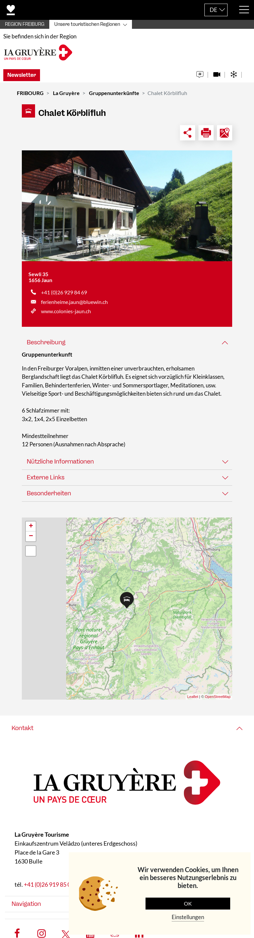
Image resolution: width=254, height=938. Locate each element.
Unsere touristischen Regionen (87, 24)
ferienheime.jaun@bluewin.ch (74, 305)
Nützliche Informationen (60, 464)
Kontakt (22, 731)
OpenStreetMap (218, 700)
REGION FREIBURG (24, 24)
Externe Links (45, 480)
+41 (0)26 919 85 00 (49, 887)
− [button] (31, 539)
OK (188, 903)
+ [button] (31, 529)
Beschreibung (46, 345)
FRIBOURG (30, 96)
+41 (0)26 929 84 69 (64, 295)
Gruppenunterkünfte (114, 96)
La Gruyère (66, 96)
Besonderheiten (49, 496)
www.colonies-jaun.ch (66, 314)
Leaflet (192, 700)
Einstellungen (188, 916)
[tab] (127, 346)
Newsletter (21, 78)
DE (213, 9)
